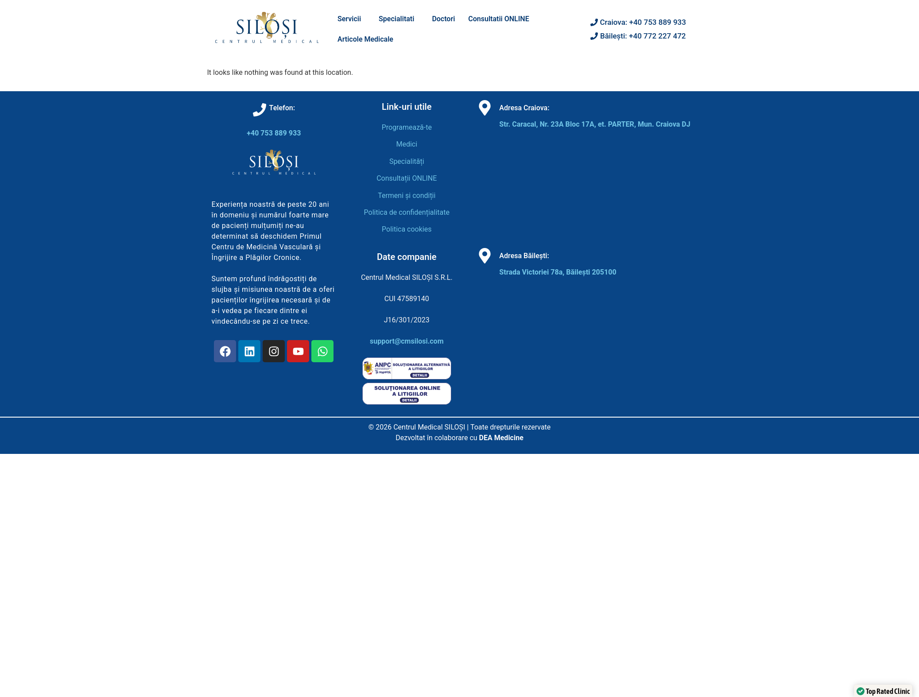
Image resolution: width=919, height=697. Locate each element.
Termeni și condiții (406, 195)
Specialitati (396, 19)
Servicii (349, 19)
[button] (351, 19)
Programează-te (407, 127)
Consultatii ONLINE (498, 19)
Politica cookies (406, 229)
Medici (406, 144)
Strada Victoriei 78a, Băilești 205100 (557, 272)
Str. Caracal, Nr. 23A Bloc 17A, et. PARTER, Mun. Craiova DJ (594, 124)
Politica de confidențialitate (407, 212)
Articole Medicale (365, 39)
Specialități (406, 161)
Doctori (443, 19)
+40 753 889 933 (274, 133)
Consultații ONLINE (406, 178)
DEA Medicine (501, 438)
